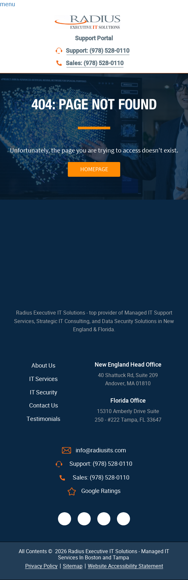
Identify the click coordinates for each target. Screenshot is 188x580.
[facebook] (64, 518)
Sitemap (73, 566)
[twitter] (84, 518)
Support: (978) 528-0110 (97, 50)
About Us (43, 366)
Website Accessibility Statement (125, 566)
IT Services (43, 379)
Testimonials (43, 419)
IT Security (43, 392)
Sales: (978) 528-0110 (94, 63)
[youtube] (123, 518)
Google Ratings (101, 491)
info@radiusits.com (101, 450)
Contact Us (43, 405)
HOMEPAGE (94, 169)
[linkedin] (103, 518)
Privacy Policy (41, 566)
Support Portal (94, 38)
